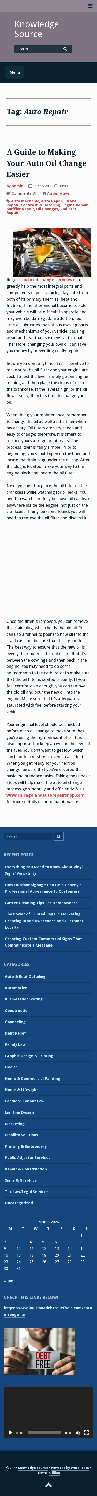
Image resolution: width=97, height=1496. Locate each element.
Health (11, 1067)
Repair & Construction (26, 1169)
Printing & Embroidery (26, 1146)
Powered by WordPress (70, 1468)
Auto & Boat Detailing (25, 976)
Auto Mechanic (25, 201)
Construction (17, 1010)
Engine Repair (75, 205)
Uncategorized (19, 1203)
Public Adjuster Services (27, 1157)
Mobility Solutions (21, 1135)
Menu (15, 72)
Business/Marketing (24, 999)
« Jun (8, 1281)
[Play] (10, 1432)
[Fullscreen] (86, 1432)
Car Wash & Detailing (40, 205)
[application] (48, 1412)
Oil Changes (47, 209)
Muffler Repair (20, 209)
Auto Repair (52, 201)
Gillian (54, 1473)
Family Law (15, 1044)
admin (17, 185)
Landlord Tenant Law (24, 1101)
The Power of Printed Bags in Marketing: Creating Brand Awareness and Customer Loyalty (44, 921)
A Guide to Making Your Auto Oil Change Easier (46, 163)
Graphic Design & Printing (29, 1056)
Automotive (58, 193)
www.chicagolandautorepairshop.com (45, 795)
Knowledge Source (36, 29)
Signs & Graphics (20, 1180)
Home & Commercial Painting (32, 1078)
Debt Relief (15, 1033)
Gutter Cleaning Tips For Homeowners (41, 903)
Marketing (15, 1123)
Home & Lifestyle (21, 1089)
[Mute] (78, 1432)
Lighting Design (19, 1112)
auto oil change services (47, 279)
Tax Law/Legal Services (27, 1191)
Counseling (15, 1021)
